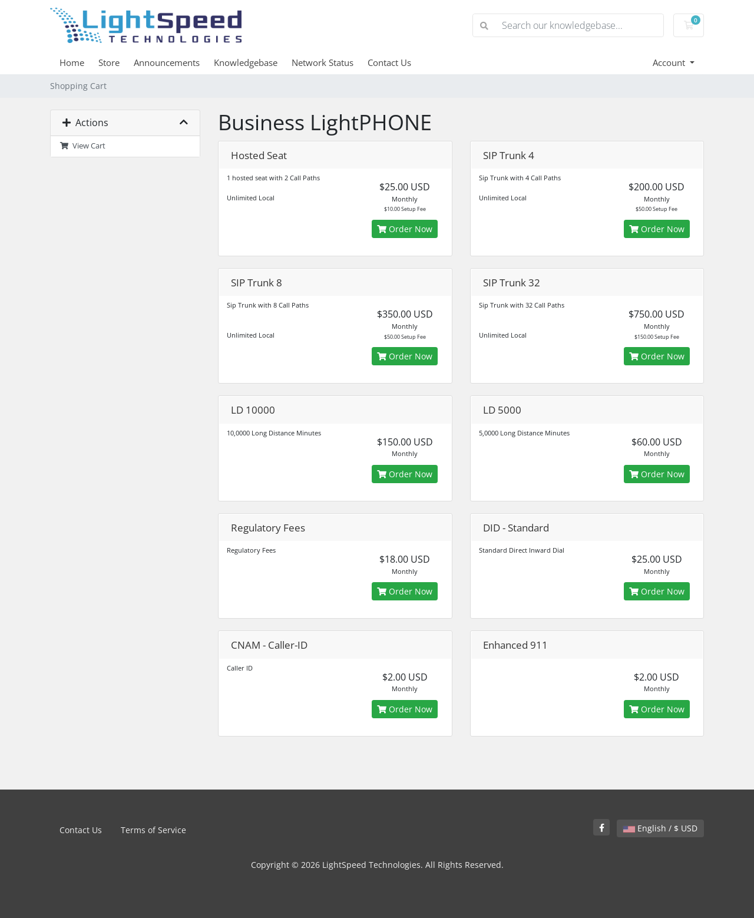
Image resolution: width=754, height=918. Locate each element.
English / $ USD (660, 828)
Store (109, 62)
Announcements (167, 62)
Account (670, 62)
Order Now (404, 229)
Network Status (322, 62)
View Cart (82, 146)
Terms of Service (153, 830)
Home (71, 62)
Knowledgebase (245, 62)
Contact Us (389, 62)
